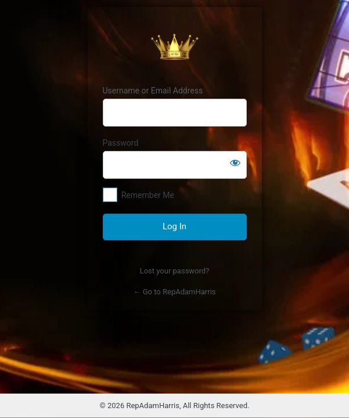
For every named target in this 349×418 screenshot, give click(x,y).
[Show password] (235, 162)
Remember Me (147, 195)
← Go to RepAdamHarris (175, 291)
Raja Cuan (174, 46)
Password (121, 142)
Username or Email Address (153, 90)
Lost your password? (175, 270)
